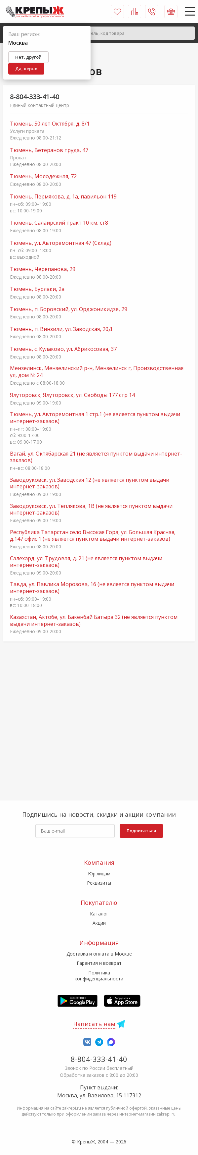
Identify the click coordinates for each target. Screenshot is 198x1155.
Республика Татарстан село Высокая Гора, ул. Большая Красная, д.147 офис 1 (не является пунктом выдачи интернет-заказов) (93, 536)
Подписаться (141, 831)
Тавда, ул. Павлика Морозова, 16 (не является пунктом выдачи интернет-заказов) (92, 588)
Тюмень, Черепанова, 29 (42, 269)
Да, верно (26, 69)
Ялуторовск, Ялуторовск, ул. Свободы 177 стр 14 (72, 395)
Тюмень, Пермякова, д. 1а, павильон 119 (63, 196)
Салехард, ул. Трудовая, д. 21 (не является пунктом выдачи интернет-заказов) (86, 562)
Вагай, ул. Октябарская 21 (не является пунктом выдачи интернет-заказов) (96, 457)
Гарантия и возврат (99, 963)
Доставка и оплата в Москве (99, 954)
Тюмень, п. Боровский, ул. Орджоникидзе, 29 (68, 309)
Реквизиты (99, 883)
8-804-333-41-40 (34, 96)
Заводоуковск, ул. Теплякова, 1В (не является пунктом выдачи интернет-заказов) (91, 510)
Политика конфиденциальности (99, 975)
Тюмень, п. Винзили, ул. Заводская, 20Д (61, 329)
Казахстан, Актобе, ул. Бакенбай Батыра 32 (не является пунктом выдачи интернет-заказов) (94, 621)
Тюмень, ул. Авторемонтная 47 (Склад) (60, 243)
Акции (99, 923)
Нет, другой (28, 57)
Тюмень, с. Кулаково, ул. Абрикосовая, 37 (63, 349)
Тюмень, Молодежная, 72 (43, 176)
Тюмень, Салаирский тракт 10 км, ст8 (59, 222)
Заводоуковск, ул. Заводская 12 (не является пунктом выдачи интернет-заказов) (89, 483)
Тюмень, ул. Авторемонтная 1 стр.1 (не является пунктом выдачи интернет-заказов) (95, 418)
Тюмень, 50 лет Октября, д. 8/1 (50, 123)
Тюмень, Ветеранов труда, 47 (49, 150)
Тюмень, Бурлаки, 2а (37, 289)
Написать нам (94, 1024)
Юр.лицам (99, 873)
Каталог (99, 913)
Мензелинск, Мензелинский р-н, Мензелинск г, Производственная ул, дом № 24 (96, 372)
